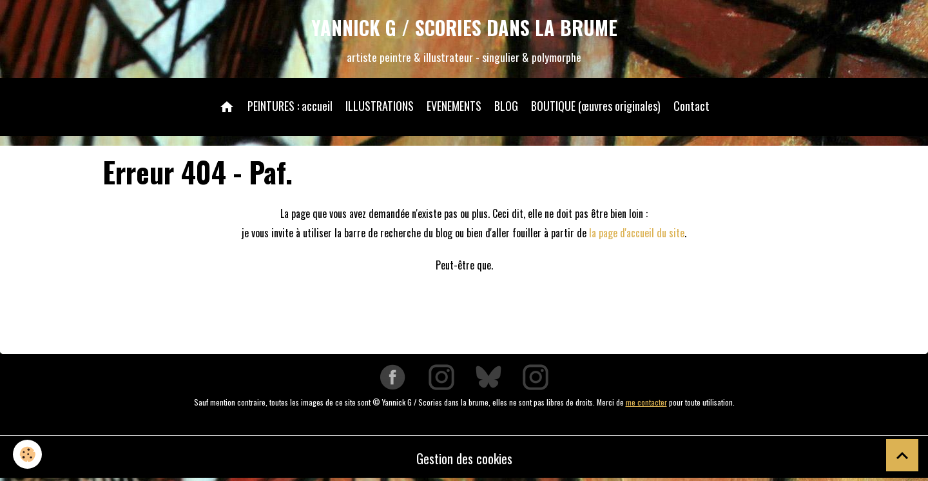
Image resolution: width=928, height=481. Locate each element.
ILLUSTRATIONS (379, 105)
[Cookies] (27, 454)
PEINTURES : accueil (290, 105)
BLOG (506, 105)
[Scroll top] (902, 455)
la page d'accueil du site (636, 232)
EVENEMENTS (454, 105)
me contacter (646, 402)
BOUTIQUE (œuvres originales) (596, 105)
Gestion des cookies (464, 458)
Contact (691, 105)
